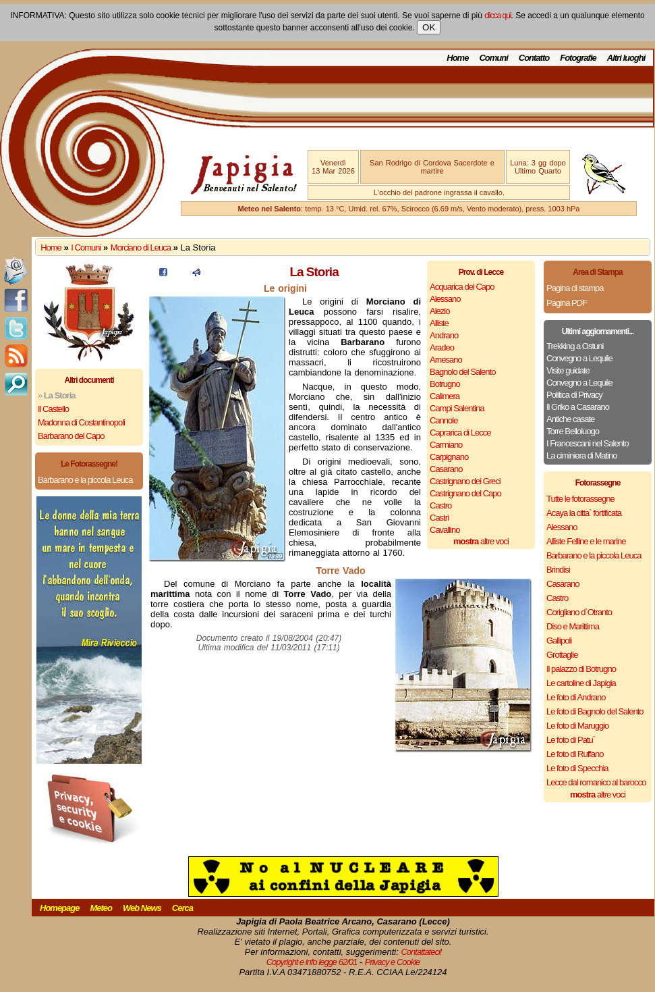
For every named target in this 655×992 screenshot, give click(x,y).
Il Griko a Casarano (577, 407)
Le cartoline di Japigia (581, 683)
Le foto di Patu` (570, 740)
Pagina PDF (566, 303)
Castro (440, 505)
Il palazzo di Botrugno (581, 669)
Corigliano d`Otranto (579, 612)
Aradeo (442, 347)
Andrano (444, 335)
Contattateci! (421, 952)
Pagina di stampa (574, 288)
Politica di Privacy (574, 395)
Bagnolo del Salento (462, 372)
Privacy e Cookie (392, 962)
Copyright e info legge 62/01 (312, 962)
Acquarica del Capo (462, 287)
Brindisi (558, 570)
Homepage (59, 908)
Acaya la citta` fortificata (583, 513)
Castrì (439, 518)
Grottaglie (561, 655)
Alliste (439, 323)
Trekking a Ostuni (574, 346)
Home (457, 58)
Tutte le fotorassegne (580, 499)
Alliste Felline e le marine (586, 541)
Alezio (439, 311)
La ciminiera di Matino (581, 455)
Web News (142, 908)
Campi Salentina (457, 408)
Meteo (101, 908)
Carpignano (449, 457)
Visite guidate (568, 370)
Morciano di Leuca (141, 247)
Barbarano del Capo (71, 436)
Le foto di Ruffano (574, 754)
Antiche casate (570, 419)
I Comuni (86, 247)
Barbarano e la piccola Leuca (85, 480)
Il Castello (53, 409)
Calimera (444, 396)
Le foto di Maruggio (577, 726)
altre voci (481, 541)
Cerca (182, 908)
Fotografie (578, 58)
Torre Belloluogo (572, 431)
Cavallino (444, 530)
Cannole (443, 420)
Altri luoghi (626, 58)
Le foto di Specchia (577, 768)
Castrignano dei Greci (465, 481)
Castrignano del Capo (465, 493)
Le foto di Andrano (576, 697)
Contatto (534, 58)
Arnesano (446, 360)
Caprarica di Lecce (460, 432)
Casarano (446, 469)
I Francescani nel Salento (587, 443)
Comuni (493, 58)
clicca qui (497, 15)
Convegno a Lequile (579, 358)
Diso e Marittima (572, 626)
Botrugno (445, 384)
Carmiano (446, 445)
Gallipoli (558, 640)
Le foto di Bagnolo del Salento (594, 711)
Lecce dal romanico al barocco (596, 782)
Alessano (445, 299)
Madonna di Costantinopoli (81, 422)
